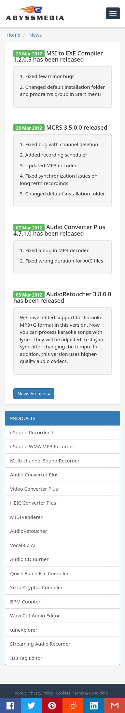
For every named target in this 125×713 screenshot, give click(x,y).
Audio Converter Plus (34, 474)
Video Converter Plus (34, 488)
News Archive (34, 394)
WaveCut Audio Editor (35, 615)
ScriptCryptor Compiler (36, 587)
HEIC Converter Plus (33, 502)
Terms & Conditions (91, 693)
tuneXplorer (23, 629)
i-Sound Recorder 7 (32, 432)
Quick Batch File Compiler (39, 573)
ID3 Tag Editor (26, 658)
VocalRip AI (22, 545)
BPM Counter (25, 601)
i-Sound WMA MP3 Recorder (42, 446)
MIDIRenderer (26, 517)
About (20, 693)
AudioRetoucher (28, 531)
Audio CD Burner (29, 559)
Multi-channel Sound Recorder (44, 460)
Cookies (63, 693)
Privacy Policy (40, 693)
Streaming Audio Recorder (40, 643)
